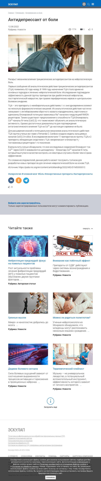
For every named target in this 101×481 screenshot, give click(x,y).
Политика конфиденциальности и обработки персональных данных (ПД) (36, 436)
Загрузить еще (50, 407)
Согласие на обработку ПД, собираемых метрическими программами (35, 445)
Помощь (52, 456)
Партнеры (64, 456)
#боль (41, 174)
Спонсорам (26, 456)
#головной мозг (29, 174)
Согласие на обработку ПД (18, 443)
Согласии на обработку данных (25, 466)
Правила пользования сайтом (20, 438)
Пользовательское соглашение (20, 441)
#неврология (14, 174)
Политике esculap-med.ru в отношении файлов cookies (63, 464)
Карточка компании (83, 456)
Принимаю (50, 477)
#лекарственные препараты (58, 174)
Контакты (40, 456)
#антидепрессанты (83, 174)
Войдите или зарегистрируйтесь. (24, 203)
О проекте (13, 456)
